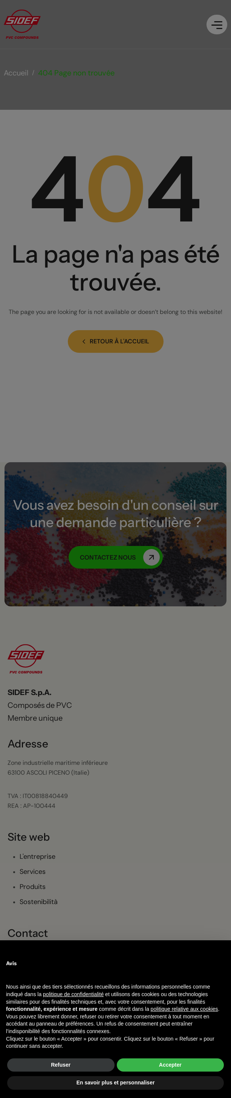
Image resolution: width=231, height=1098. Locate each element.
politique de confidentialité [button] (73, 994)
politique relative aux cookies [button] (184, 1009)
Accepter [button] (170, 1065)
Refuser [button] (60, 1065)
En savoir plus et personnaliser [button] (115, 1083)
